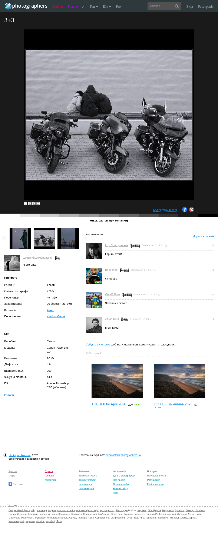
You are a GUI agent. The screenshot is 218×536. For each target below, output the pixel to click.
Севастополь (102, 517)
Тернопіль (151, 517)
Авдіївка (142, 510)
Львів (198, 514)
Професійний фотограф (21, 510)
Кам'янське (104, 514)
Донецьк (21, 514)
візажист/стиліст (66, 510)
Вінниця (190, 510)
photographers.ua (19, 455)
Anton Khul (112, 318)
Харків (183, 517)
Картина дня (85, 484)
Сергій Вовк (112, 294)
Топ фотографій (87, 480)
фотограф (41, 510)
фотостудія (122, 510)
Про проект (119, 480)
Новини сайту (120, 488)
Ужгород (174, 517)
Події (116, 492)
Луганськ (182, 514)
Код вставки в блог (165, 209)
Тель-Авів (139, 517)
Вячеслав (111, 269)
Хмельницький (16, 521)
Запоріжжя (44, 514)
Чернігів (40, 521)
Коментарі (50, 480)
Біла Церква (154, 510)
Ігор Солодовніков (116, 245)
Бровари (179, 510)
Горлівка (200, 510)
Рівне (91, 517)
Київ (120, 514)
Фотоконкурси (86, 488)
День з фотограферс (124, 475)
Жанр (50, 310)
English (12, 475)
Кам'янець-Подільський (84, 514)
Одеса (72, 517)
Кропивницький (167, 514)
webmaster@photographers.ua (123, 455)
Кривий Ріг (152, 514)
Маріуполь (14, 517)
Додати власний (203, 236)
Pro (118, 6)
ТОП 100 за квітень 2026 (173, 404)
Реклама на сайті (156, 475)
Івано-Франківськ (61, 514)
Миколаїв (52, 517)
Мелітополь (27, 517)
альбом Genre (56, 316)
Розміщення (153, 480)
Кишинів (128, 514)
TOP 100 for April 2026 (109, 404)
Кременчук (139, 514)
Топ (94, 6)
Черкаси (30, 521)
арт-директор (107, 510)
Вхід (189, 6)
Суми (129, 517)
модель (52, 510)
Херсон (192, 517)
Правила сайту (121, 484)
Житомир (32, 514)
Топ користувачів (88, 475)
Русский (13, 471)
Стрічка (57, 6)
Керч (113, 514)
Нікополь (63, 517)
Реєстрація (206, 6)
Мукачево (40, 517)
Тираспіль (163, 517)
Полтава (82, 517)
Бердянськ (168, 510)
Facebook (16, 484)
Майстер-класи (155, 484)
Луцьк (191, 514)
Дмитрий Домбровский (38, 257)
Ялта (59, 521)
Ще (107, 6)
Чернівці (50, 521)
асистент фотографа (87, 510)
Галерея (76, 6)
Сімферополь (118, 517)
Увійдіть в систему (97, 344)
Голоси (9, 395)
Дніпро (12, 514)
